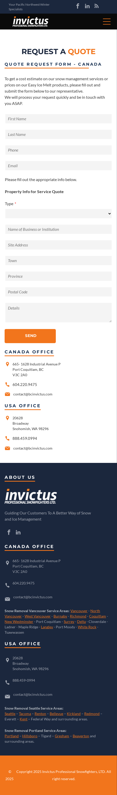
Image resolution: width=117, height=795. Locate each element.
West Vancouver (38, 616)
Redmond (92, 713)
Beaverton (81, 736)
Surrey (69, 621)
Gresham (62, 736)
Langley (47, 627)
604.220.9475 (25, 384)
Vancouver (79, 611)
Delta (81, 621)
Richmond (78, 616)
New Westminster (19, 621)
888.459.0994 (25, 438)
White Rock (87, 627)
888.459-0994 (24, 680)
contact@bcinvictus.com (32, 394)
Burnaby (60, 616)
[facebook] (78, 7)
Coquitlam (97, 616)
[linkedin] (87, 7)
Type (9, 203)
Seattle (10, 713)
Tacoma (25, 713)
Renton (40, 713)
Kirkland (74, 713)
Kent (23, 719)
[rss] (97, 7)
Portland (12, 736)
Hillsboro (29, 736)
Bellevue (56, 713)
